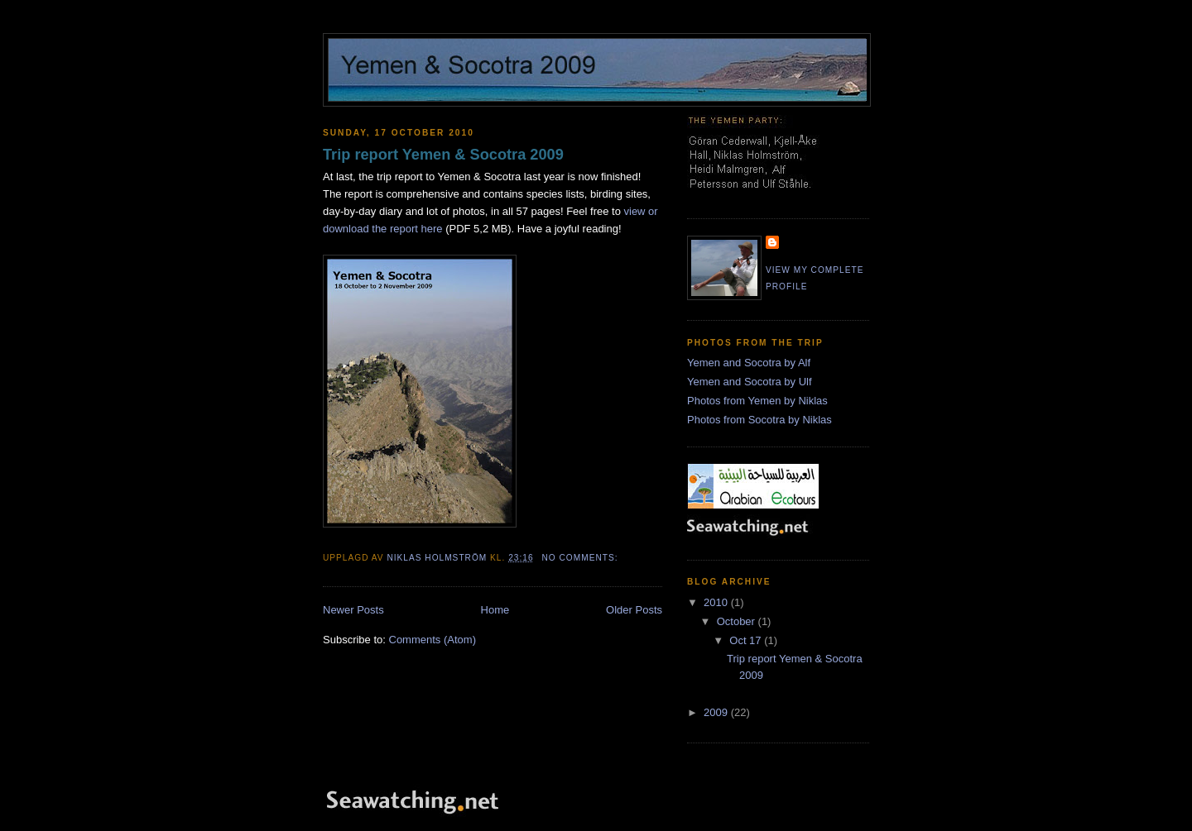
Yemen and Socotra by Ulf (749, 381)
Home (495, 610)
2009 (717, 712)
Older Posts (634, 610)
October (737, 621)
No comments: (581, 557)
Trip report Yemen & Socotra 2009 (443, 154)
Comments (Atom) (432, 639)
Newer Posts (353, 610)
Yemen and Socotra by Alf (748, 362)
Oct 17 (746, 640)
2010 (717, 602)
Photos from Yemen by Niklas (757, 400)
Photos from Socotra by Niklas (759, 419)
